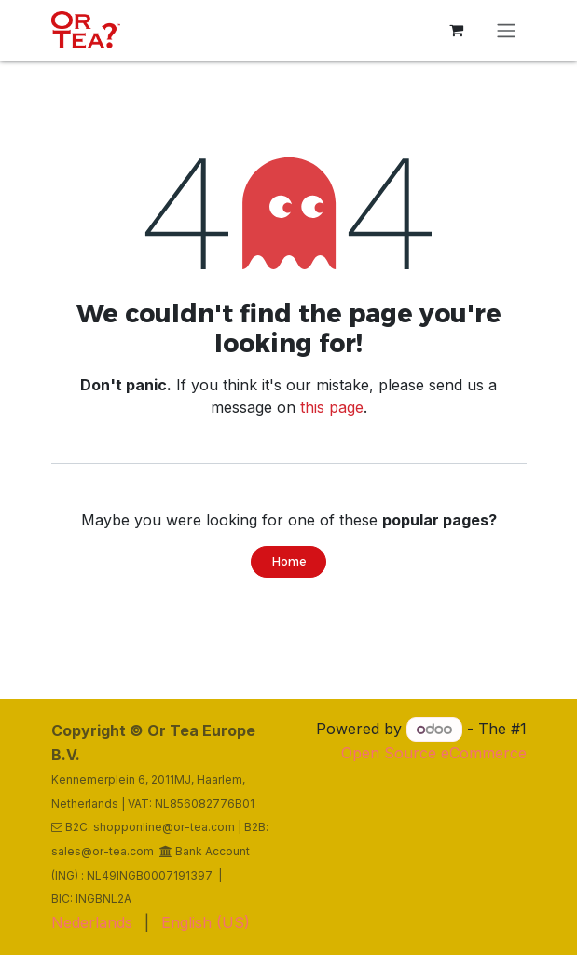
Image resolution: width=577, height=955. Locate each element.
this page (332, 407)
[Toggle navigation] (506, 30)
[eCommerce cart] (456, 29)
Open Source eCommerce (434, 753)
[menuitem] (91, 922)
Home (289, 561)
